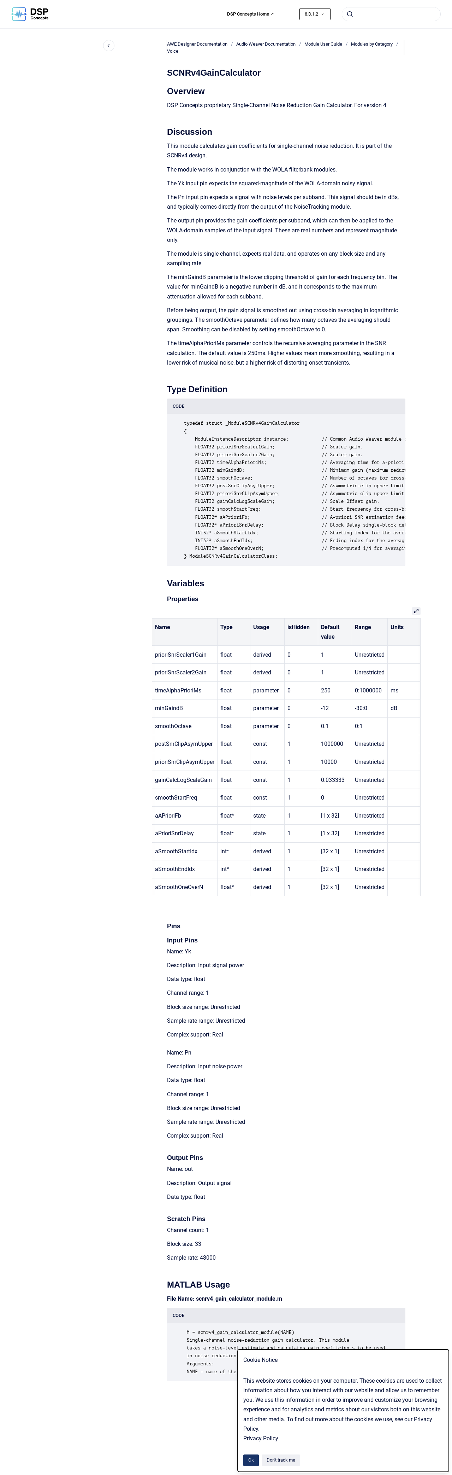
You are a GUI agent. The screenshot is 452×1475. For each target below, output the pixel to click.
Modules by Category (372, 44)
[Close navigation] (108, 45)
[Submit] (350, 14)
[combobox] (391, 14)
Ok (251, 1460)
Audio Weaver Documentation (266, 44)
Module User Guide (323, 44)
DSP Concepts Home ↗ (250, 14)
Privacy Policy (260, 1438)
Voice (172, 51)
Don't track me (281, 1460)
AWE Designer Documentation (197, 44)
